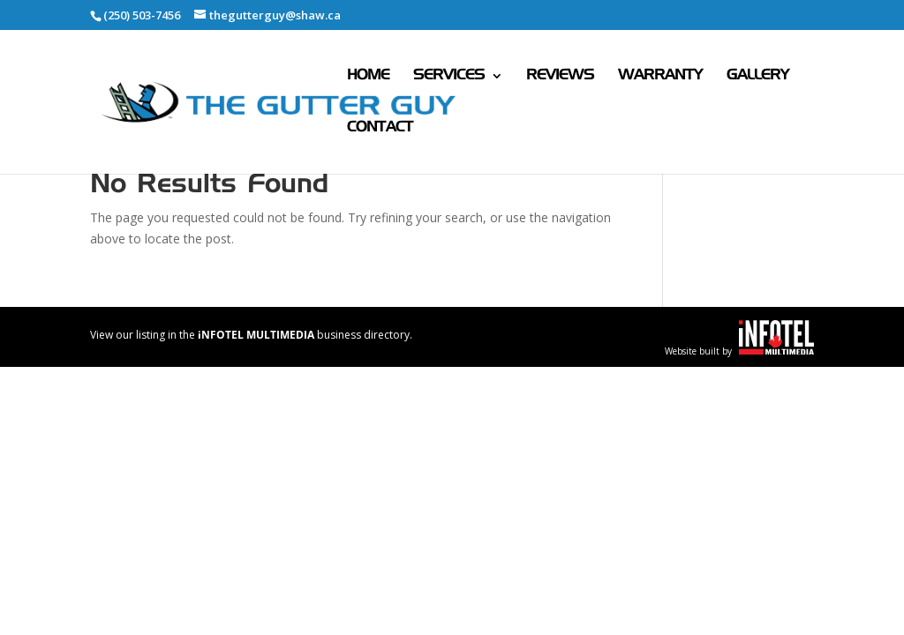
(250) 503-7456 (141, 15)
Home (368, 76)
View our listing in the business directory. (251, 334)
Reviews (560, 76)
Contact (380, 128)
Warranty (660, 76)
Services (449, 76)
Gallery (758, 76)
